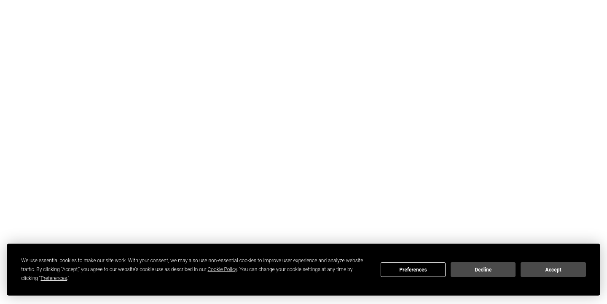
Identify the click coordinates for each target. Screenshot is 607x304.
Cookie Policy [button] (222, 269)
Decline (483, 270)
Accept (553, 270)
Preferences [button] (53, 278)
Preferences (413, 270)
